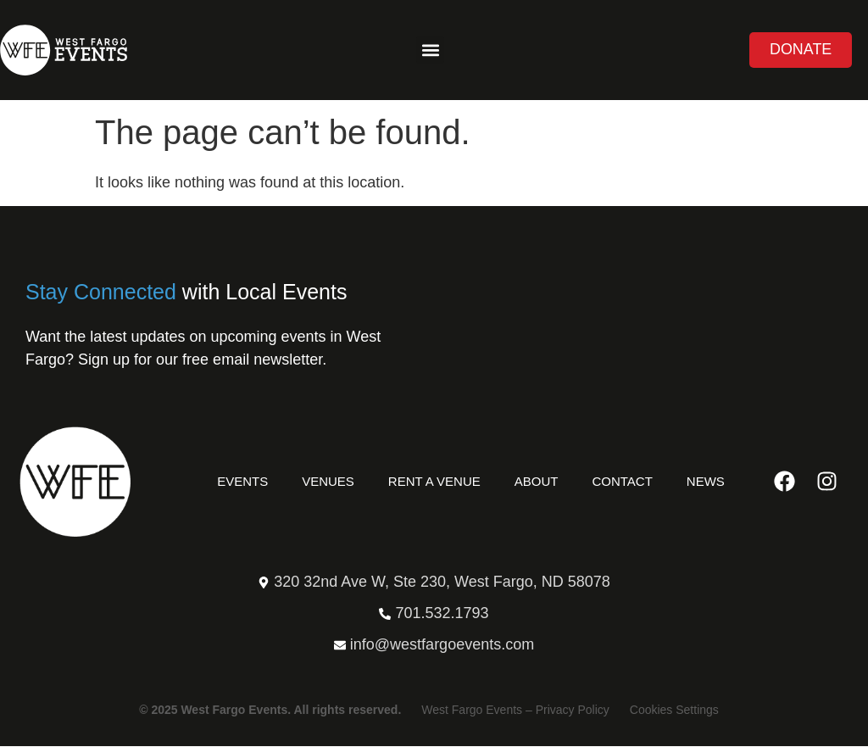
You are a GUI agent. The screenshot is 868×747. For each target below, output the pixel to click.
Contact (622, 481)
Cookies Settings (674, 710)
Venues (328, 481)
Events (242, 481)
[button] (430, 50)
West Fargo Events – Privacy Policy (515, 710)
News (706, 481)
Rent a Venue (434, 481)
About (537, 481)
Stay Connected (100, 292)
